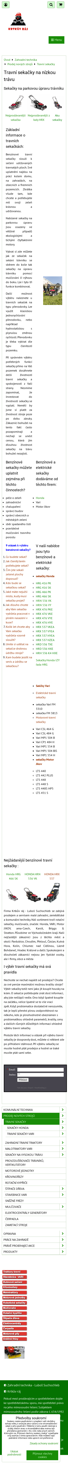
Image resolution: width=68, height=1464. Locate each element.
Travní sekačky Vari (36, 1134)
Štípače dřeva (35, 1189)
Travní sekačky (35, 1122)
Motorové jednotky (19, 1171)
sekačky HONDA (36, 1128)
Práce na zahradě (34, 1240)
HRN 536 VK (43, 600)
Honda (40, 498)
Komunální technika (34, 1110)
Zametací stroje (16, 1225)
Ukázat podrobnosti (14, 1453)
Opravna (34, 1234)
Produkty (34, 1252)
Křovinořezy (14, 1177)
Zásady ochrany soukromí (44, 1443)
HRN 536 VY (43, 605)
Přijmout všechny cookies (42, 1455)
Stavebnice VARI (35, 1195)
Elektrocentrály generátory (26, 1213)
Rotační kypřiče (16, 1183)
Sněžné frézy (14, 1201)
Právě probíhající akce (34, 1246)
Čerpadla (11, 1219)
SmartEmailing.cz (40, 1088)
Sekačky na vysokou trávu (35, 1155)
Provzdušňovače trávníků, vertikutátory (24, 1163)
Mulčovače (35, 1207)
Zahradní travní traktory (35, 1143)
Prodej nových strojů (34, 1116)
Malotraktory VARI (35, 1149)
